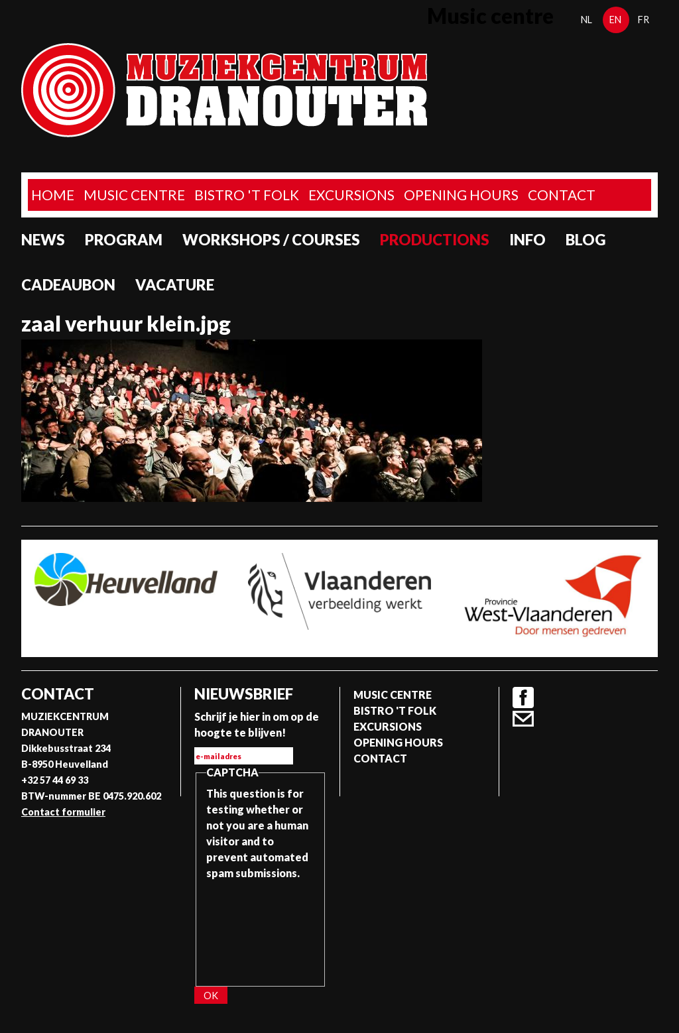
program (123, 240)
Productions (434, 240)
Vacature (174, 285)
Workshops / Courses (271, 240)
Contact (561, 194)
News (43, 240)
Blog (586, 240)
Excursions (351, 194)
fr (643, 19)
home (52, 194)
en (615, 19)
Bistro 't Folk (246, 194)
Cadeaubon (68, 285)
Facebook (523, 697)
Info (527, 240)
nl (586, 19)
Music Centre (134, 194)
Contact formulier (63, 812)
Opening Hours (461, 194)
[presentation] (260, 929)
